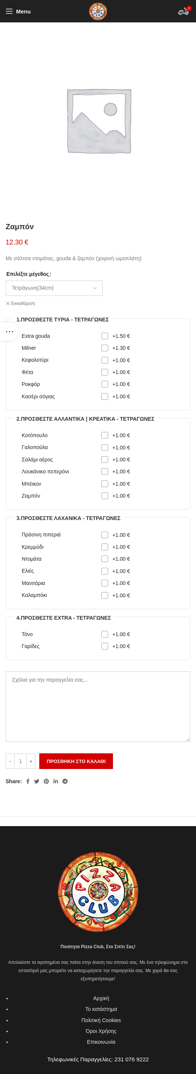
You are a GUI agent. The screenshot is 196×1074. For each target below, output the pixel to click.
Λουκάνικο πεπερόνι (45, 471)
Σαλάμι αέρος (37, 460)
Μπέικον (31, 484)
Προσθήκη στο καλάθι (76, 761)
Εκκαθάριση (23, 303)
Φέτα (27, 372)
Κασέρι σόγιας (38, 396)
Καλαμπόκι (34, 595)
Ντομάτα (32, 559)
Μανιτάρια (33, 583)
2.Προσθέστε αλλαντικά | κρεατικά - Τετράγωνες (85, 419)
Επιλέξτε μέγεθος (27, 274)
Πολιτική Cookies (101, 1020)
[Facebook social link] (28, 781)
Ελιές (28, 571)
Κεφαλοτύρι (35, 360)
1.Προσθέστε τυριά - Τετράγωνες (62, 320)
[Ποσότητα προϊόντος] (20, 761)
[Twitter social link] (37, 781)
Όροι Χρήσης (101, 1031)
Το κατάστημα (101, 1009)
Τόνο (27, 634)
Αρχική (101, 998)
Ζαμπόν (31, 496)
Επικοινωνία (101, 1042)
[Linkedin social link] (55, 781)
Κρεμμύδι (32, 547)
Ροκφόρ (31, 384)
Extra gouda (36, 336)
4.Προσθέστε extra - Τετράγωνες (63, 618)
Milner (29, 348)
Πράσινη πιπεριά (41, 535)
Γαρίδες (31, 646)
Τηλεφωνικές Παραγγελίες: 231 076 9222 (98, 1059)
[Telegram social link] (65, 781)
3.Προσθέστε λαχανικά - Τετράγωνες (68, 518)
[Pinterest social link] (46, 781)
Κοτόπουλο (35, 435)
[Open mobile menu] (18, 11)
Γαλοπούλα (35, 447)
